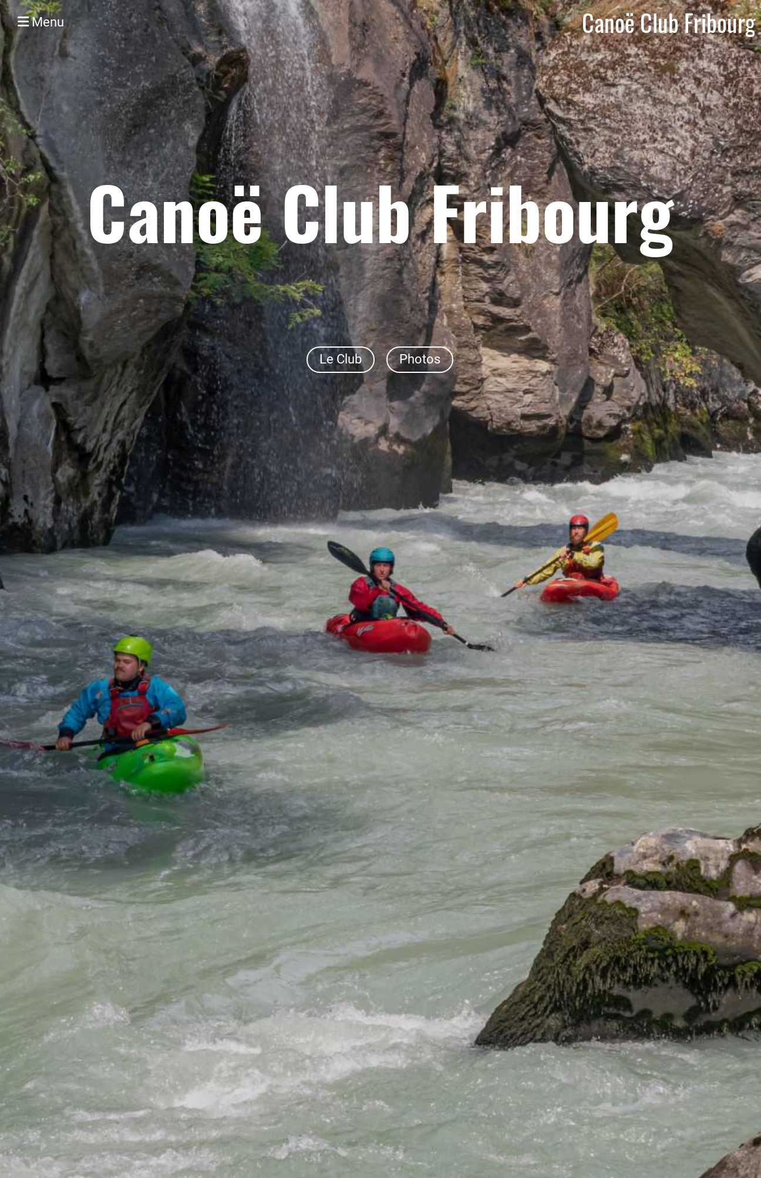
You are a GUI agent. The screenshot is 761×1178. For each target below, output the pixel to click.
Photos (419, 359)
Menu (41, 22)
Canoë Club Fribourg (668, 22)
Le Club (340, 359)
